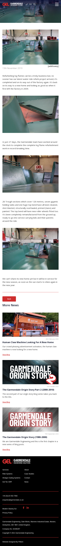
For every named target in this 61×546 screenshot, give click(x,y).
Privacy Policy (7, 513)
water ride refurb (31, 79)
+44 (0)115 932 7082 (27, 4)
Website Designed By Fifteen (12, 542)
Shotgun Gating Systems (11, 478)
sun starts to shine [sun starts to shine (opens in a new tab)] (41, 282)
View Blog (6, 355)
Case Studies (29, 474)
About (26, 470)
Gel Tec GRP (7, 482)
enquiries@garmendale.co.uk (30, 4)
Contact (27, 478)
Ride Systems (7, 474)
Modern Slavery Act (9, 509)
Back (9, 299)
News (26, 482)
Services (5, 470)
